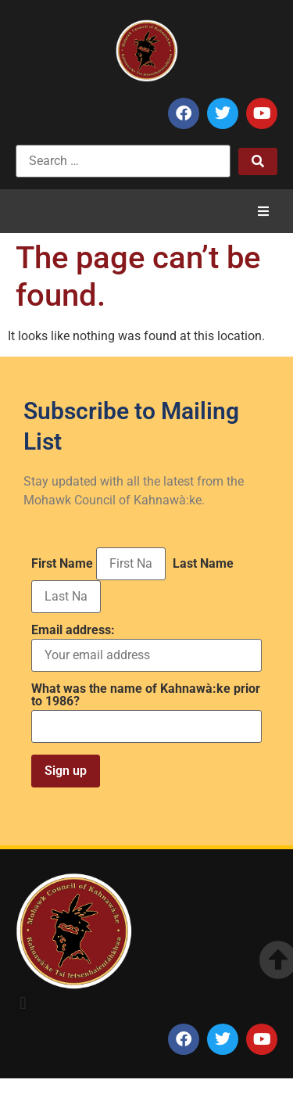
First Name (62, 564)
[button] (263, 211)
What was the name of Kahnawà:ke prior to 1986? (145, 695)
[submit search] (257, 161)
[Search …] (123, 161)
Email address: (146, 648)
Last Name (203, 564)
